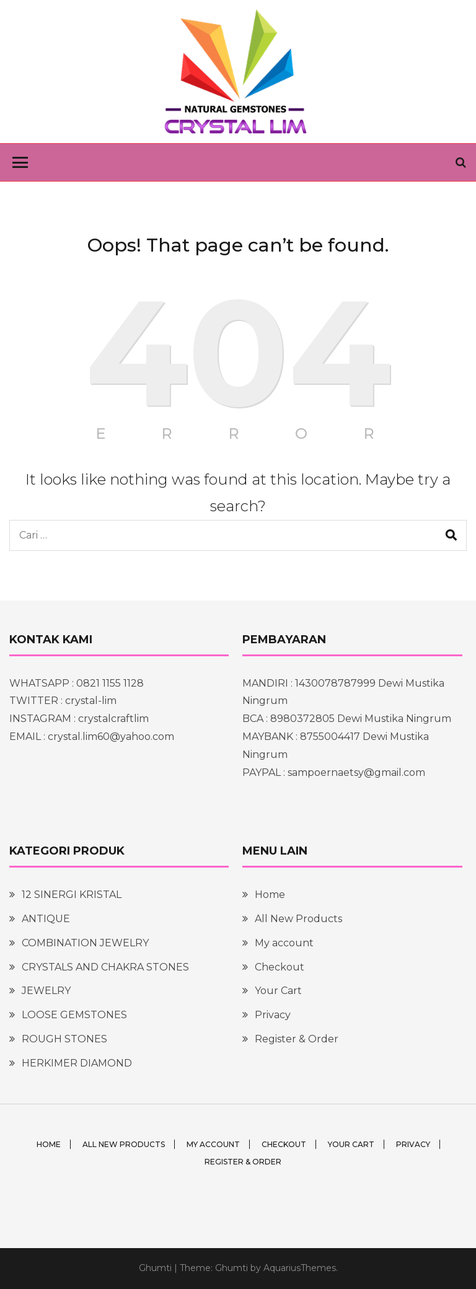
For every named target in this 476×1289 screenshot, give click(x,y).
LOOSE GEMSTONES (74, 1015)
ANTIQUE (46, 919)
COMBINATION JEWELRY (85, 943)
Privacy (273, 1015)
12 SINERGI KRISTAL (71, 894)
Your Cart (278, 990)
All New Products (298, 919)
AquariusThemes (299, 1268)
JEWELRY (46, 990)
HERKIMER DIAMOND (77, 1063)
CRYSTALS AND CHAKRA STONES (105, 967)
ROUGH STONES (64, 1039)
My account (284, 943)
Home (270, 894)
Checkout (279, 967)
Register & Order (296, 1039)
